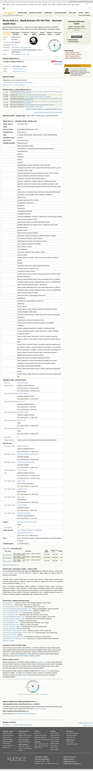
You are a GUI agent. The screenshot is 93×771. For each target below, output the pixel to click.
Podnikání (53, 731)
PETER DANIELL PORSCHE (26, 462)
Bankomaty (26, 731)
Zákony (65, 4)
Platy (29, 742)
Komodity (31, 4)
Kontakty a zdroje (21, 675)
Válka (72, 4)
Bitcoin (39, 4)
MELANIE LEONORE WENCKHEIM (28, 454)
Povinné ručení (6, 747)
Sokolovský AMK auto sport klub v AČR (14, 638)
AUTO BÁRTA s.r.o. (8, 602)
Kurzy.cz (4, 15)
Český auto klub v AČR (9, 634)
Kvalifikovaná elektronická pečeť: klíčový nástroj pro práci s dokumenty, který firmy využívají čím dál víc (80, 73)
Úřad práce (21, 742)
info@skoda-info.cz (18, 68)
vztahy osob (40, 115)
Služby (80, 12)
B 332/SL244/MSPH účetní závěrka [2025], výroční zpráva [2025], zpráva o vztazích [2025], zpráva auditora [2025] (36, 102)
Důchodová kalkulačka (8, 735)
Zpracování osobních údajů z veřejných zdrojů (25, 655)
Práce (69, 4)
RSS (70, 763)
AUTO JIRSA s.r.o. (8, 605)
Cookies (45, 756)
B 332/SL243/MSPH (7, 560)
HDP (42, 737)
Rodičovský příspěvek (8, 741)
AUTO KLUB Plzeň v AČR (10, 614)
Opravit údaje (58, 64)
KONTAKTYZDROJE (34, 33)
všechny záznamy (73, 41)
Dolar (28, 737)
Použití (66, 763)
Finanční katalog (54, 741)
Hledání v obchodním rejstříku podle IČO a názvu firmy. (77, 28)
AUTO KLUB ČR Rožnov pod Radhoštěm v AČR (17, 608)
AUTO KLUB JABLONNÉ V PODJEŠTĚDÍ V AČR (17, 610)
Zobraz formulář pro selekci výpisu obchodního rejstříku (48, 112)
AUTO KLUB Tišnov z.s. (10, 620)
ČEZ (39, 733)
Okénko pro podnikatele (72, 65)
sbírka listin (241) (52, 115)
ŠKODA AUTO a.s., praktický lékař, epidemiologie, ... (18, 82)
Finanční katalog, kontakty (72, 56)
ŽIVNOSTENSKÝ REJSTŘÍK (15, 33)
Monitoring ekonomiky (71, 735)
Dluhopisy (37, 735)
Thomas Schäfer (22, 470)
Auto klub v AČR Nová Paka (11, 624)
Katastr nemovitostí (55, 737)
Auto (67, 733)
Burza (36, 733)
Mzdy (25, 742)
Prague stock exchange (72, 744)
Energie (54, 4)
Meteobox (83, 1)
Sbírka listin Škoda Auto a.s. (11, 565)
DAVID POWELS (22, 505)
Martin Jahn (20, 428)
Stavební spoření (28, 735)
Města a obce (53, 735)
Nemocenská (22, 746)
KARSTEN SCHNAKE (23, 513)
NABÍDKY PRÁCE (49, 33)
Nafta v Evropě (38, 747)
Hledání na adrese (35, 12)
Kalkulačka (59, 4)
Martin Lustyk (21, 481)
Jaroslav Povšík (22, 489)
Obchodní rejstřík (11, 15)
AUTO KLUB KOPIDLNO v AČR (12, 612)
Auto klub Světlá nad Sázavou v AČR (14, 618)
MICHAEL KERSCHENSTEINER (27, 522)
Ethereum (47, 739)
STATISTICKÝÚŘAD (25, 33)
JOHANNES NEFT (22, 412)
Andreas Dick (21, 401)
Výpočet (11, 731)
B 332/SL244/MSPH (7, 557)
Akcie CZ (13, 4)
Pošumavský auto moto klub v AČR (13, 636)
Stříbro (46, 744)
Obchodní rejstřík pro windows (73, 54)
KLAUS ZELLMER (22, 383)
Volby (67, 737)
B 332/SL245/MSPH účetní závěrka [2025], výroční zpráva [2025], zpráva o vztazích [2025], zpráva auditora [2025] (36, 92)
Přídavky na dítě (6, 737)
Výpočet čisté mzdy (7, 733)
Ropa (36, 746)
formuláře (56, 749)
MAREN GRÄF (21, 420)
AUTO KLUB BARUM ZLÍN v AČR (13, 606)
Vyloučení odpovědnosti (42, 759)
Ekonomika (37, 737)
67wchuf (14, 45)
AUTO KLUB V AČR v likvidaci (12, 626)
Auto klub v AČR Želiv (9, 628)
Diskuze (77, 4)
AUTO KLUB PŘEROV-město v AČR (13, 616)
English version (70, 740)
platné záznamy (72, 39)
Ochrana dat (38, 756)
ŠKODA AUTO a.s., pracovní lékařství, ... (15, 85)
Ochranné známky (60, 12)
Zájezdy (75, 1)
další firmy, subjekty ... (9, 640)
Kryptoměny (37, 739)
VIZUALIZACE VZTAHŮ (58, 33)
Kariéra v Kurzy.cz (69, 759)
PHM (39, 746)
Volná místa (25, 740)
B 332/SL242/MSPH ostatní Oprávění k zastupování (37, 96)
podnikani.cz (44, 694)
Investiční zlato (40, 744)
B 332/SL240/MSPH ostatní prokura (33, 106)
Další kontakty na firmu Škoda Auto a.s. (24, 713)
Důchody (21, 750)
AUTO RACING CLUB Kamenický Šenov (15, 630)
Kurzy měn (25, 4)
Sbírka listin (6, 548)
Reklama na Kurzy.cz (70, 756)
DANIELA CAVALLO (23, 446)
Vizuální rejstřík (10, 12)
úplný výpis (31, 115)
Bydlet (87, 1)
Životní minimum (6, 743)
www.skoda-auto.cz (18, 71)
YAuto (79, 1)
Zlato (35, 4)
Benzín (42, 746)
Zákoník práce (53, 745)
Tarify (49, 4)
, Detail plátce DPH (21, 47)
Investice (37, 731)
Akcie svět (18, 4)
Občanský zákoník (54, 743)
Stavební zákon (54, 747)
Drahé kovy (37, 742)
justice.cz (22, 583)
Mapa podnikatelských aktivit (73, 58)
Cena (71, 733)
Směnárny (21, 737)
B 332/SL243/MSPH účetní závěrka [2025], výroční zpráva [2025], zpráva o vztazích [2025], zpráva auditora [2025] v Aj (36, 99)
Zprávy (8, 4)
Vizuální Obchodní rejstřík (72, 52)
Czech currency (70, 742)
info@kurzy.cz (41, 662)
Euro (25, 737)
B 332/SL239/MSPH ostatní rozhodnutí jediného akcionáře (39, 104)
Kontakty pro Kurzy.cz (70, 761)
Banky (20, 731)
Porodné (27, 746)
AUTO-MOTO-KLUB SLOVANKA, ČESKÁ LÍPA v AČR (19, 632)
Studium (91, 1)
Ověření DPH (48, 12)
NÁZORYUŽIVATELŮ (42, 33)
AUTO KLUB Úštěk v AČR (10, 622)
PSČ (58, 735)
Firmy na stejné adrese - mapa (20, 54)
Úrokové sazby (22, 733)
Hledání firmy (22, 12)
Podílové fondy (43, 735)
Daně (51, 749)
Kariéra (70, 1)
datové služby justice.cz (11, 573)
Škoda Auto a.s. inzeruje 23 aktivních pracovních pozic (32, 94)
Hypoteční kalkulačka (8, 745)
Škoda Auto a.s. (19, 15)
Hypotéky (44, 4)
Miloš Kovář (20, 497)
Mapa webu (72, 737)
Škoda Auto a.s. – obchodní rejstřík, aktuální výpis (17, 725)
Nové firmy (72, 12)
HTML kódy (75, 763)
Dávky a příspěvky (23, 744)
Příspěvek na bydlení (8, 739)
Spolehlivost (75, 733)
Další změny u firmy (39, 708)
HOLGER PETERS (23, 393)
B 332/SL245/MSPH (7, 554)
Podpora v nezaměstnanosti (25, 748)
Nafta (46, 746)
